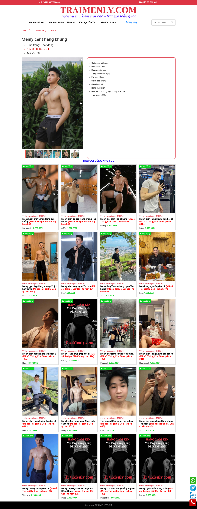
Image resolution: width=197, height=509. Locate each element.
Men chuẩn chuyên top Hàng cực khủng (39, 221)
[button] (81, 60)
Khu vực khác (108, 22)
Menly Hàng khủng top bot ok (78, 355)
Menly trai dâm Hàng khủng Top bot (117, 491)
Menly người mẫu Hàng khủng (156, 489)
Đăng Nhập (132, 22)
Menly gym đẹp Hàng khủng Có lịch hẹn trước (39, 289)
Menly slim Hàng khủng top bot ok (156, 356)
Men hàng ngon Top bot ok (156, 287)
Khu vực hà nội (36, 22)
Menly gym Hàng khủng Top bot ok (156, 221)
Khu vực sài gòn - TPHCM (62, 22)
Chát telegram (148, 2)
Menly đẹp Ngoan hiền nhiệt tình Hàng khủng (77, 491)
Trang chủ (26, 30)
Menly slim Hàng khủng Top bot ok (39, 424)
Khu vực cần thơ (87, 22)
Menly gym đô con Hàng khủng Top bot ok (78, 221)
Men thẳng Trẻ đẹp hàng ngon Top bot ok (117, 289)
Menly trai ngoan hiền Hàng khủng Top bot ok (156, 424)
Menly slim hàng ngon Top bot (78, 287)
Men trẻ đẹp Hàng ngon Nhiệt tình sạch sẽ (78, 424)
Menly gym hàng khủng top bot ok (39, 356)
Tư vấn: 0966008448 (49, 2)
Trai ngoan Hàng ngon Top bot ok (116, 424)
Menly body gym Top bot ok (39, 489)
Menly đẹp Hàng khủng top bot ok (117, 356)
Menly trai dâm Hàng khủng (117, 220)
